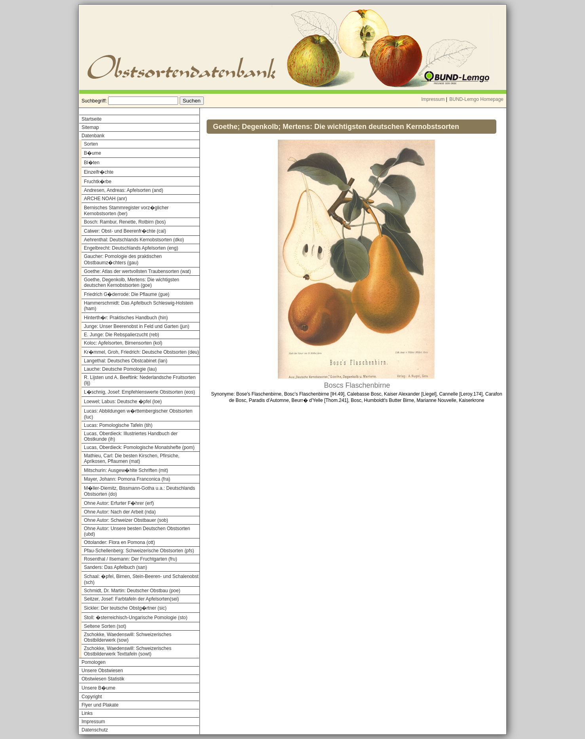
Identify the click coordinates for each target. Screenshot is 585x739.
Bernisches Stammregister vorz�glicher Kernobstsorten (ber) (126, 210)
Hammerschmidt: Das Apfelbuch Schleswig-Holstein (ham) (138, 305)
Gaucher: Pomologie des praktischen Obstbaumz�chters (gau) (123, 259)
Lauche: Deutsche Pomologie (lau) (120, 369)
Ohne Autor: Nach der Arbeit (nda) (120, 512)
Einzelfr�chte (99, 172)
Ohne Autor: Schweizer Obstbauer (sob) (126, 520)
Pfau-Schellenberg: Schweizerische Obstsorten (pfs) (139, 550)
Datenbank (93, 135)
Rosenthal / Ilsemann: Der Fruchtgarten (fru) (130, 559)
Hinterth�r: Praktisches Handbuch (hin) (126, 317)
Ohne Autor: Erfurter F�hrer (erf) (119, 503)
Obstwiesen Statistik (103, 679)
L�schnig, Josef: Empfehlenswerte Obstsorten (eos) (139, 392)
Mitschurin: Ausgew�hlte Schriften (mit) (126, 470)
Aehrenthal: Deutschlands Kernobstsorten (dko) (134, 240)
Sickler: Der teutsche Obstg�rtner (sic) (125, 608)
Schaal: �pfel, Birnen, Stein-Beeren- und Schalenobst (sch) (141, 579)
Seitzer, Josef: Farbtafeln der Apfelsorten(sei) (131, 599)
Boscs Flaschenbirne (357, 385)
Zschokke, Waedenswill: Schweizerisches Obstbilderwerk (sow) (127, 637)
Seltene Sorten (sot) (105, 626)
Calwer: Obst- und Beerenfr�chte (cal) (125, 231)
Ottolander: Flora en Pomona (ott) (119, 542)
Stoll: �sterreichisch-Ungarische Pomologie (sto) (135, 617)
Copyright (92, 696)
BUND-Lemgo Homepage (476, 99)
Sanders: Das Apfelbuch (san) (115, 567)
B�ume (92, 153)
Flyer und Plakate (100, 705)
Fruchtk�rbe (97, 181)
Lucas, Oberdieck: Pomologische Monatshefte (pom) (139, 447)
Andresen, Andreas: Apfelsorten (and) (123, 190)
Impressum (432, 99)
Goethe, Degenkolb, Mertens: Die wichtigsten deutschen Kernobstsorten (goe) (131, 282)
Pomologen (94, 662)
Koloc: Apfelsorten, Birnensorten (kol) (123, 343)
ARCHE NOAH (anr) (105, 198)
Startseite (92, 119)
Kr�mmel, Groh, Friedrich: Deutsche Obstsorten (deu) (141, 352)
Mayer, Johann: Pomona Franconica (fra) (127, 479)
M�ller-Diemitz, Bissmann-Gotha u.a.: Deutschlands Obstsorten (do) (139, 491)
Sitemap (90, 127)
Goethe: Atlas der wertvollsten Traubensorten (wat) (137, 271)
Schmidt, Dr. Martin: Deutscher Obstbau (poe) (132, 590)
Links (87, 713)
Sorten (91, 144)
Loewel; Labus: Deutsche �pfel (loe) (123, 401)
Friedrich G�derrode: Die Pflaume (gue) (126, 294)
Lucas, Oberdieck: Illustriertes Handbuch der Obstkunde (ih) (131, 436)
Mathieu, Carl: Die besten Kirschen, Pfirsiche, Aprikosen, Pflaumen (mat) (131, 458)
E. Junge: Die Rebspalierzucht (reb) (121, 334)
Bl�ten (91, 162)
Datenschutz (95, 730)
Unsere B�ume (98, 688)
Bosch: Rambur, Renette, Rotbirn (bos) (125, 222)
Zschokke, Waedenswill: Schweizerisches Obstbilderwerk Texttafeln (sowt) (127, 651)
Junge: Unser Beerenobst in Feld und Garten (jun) (136, 326)
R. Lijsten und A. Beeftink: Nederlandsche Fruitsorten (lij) (140, 380)
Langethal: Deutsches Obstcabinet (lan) (125, 361)
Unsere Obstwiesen (102, 670)
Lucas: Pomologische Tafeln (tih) (118, 425)
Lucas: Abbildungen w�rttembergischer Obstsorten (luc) (138, 414)
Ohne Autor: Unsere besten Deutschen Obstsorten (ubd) (137, 531)
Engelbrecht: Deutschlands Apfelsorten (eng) (131, 248)
